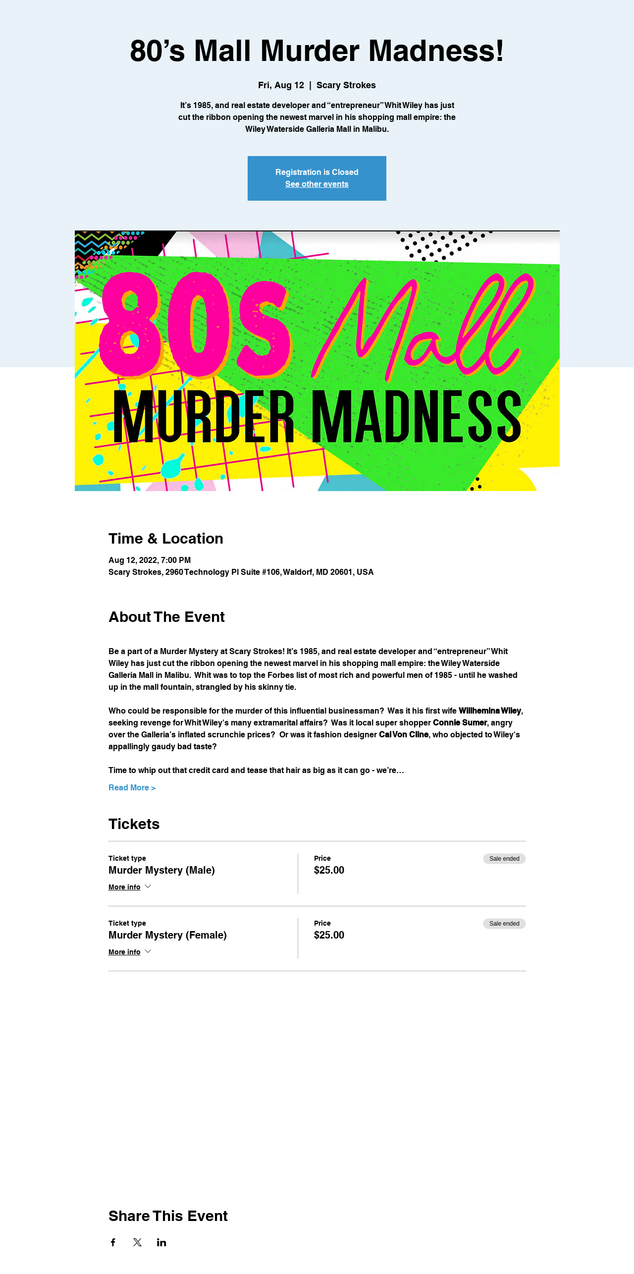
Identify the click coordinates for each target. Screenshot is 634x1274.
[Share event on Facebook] (113, 1242)
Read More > (132, 787)
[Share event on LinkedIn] (161, 1242)
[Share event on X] (137, 1242)
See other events (317, 184)
